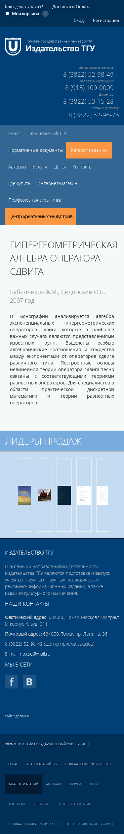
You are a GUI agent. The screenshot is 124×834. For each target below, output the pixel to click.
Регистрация (106, 20)
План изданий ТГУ (46, 134)
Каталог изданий (89, 150)
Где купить (19, 183)
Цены (60, 167)
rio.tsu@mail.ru (35, 654)
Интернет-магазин (57, 183)
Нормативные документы (35, 150)
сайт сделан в (17, 716)
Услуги (40, 167)
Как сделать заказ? (24, 6)
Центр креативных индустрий (40, 217)
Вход (79, 20)
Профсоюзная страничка (34, 200)
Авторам (17, 167)
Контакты (82, 167)
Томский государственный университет (53, 744)
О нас (14, 134)
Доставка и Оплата (71, 6)
